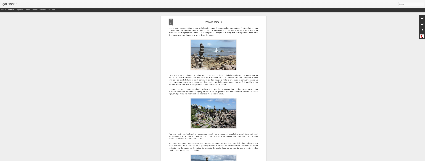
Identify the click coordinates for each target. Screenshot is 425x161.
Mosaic (27, 10)
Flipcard (11, 10)
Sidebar (34, 10)
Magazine (19, 10)
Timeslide (51, 10)
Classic (4, 10)
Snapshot (42, 10)
